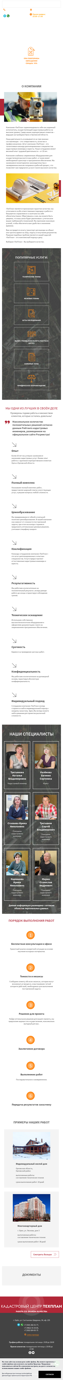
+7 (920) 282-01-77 (18, 16)
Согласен (50, 1374)
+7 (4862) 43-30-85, (14, 9)
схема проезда (33, 1334)
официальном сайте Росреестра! (31, 434)
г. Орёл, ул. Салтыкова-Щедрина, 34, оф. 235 (43, 10)
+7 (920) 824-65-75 (14, 12)
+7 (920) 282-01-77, (31, 1325)
